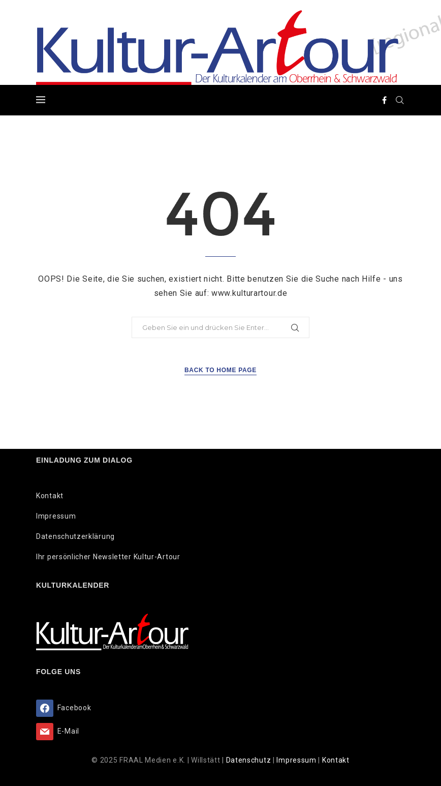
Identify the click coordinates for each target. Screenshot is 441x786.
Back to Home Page (220, 370)
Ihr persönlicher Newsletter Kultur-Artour (108, 557)
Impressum (56, 516)
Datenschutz (249, 760)
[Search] (400, 100)
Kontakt (50, 496)
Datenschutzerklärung (75, 536)
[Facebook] (384, 100)
